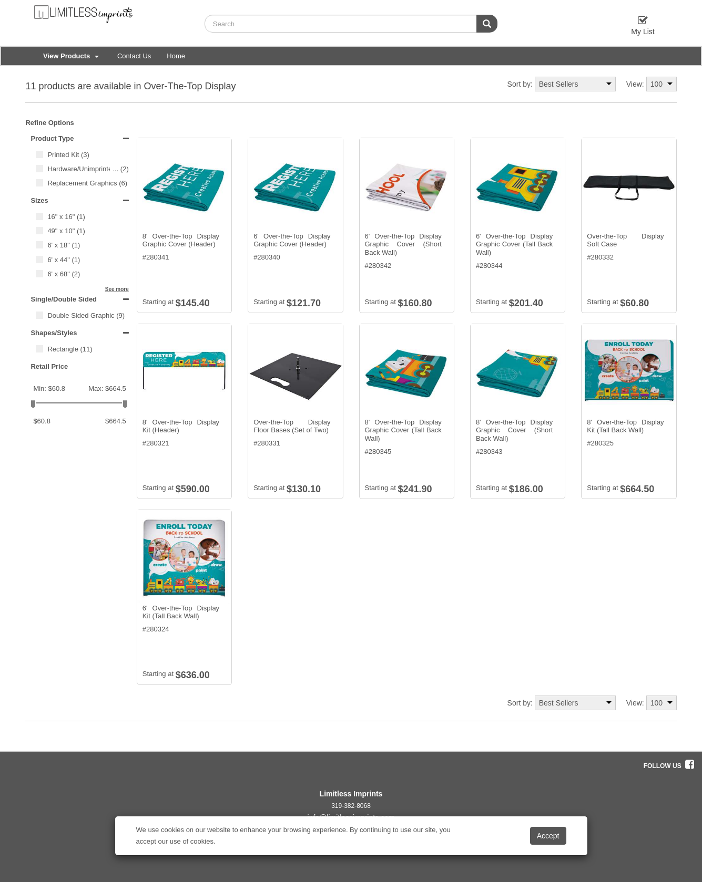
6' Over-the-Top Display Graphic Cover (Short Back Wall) (403, 244)
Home (176, 56)
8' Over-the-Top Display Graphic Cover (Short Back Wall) (514, 430)
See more (117, 289)
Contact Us (134, 56)
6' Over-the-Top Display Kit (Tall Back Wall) (181, 612)
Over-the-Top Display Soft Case (625, 240)
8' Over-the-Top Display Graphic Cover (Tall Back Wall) (403, 430)
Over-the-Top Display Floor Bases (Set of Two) (291, 426)
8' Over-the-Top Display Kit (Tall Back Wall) (625, 426)
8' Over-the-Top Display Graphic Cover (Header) (181, 240)
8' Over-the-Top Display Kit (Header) (181, 426)
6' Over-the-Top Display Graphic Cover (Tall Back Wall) (514, 244)
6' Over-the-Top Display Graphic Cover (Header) (291, 240)
